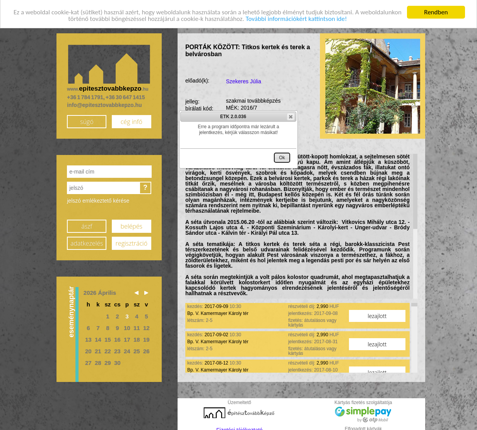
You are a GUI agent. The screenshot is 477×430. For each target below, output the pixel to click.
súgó (87, 119)
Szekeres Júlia (243, 79)
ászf (86, 223)
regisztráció (131, 240)
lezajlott (377, 313)
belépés (131, 223)
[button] (291, 116)
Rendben (436, 10)
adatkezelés (86, 240)
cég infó (131, 119)
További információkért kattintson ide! (296, 16)
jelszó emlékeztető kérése (98, 198)
